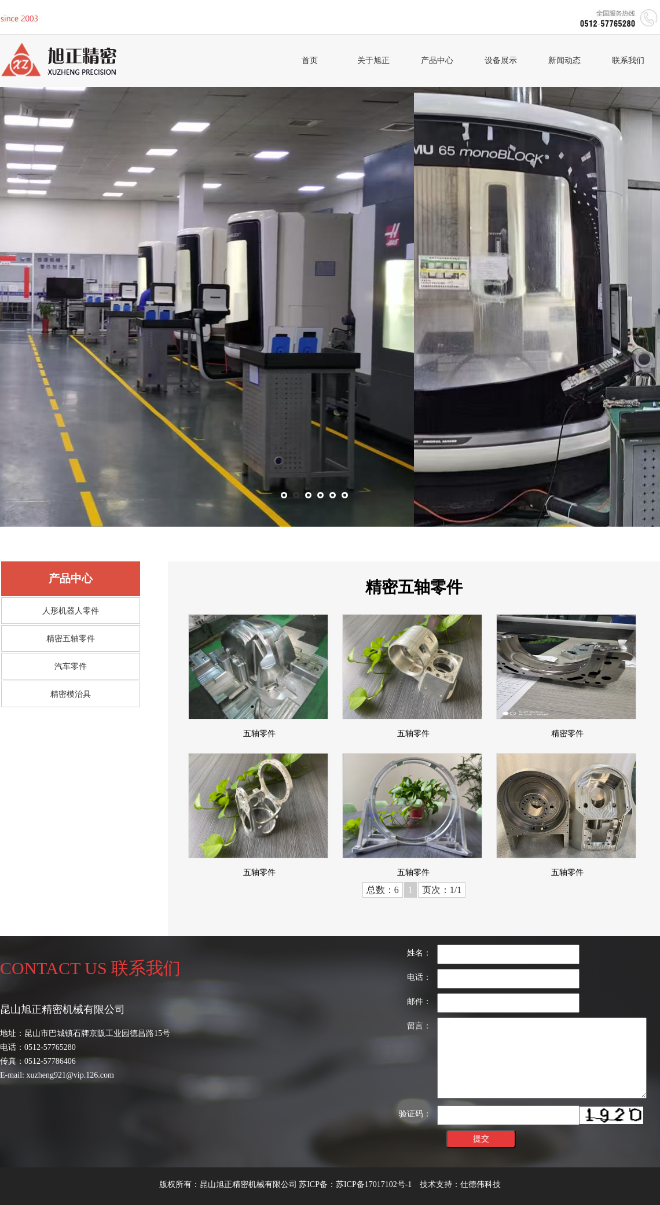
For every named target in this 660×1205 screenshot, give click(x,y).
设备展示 (501, 60)
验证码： (415, 1114)
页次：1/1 (441, 890)
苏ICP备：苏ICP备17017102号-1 (355, 1184)
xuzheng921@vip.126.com (70, 1075)
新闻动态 (564, 60)
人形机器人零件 (70, 611)
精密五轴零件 (70, 638)
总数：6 (382, 890)
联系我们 (628, 60)
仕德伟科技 (480, 1184)
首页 (310, 60)
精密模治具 (70, 694)
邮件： (419, 1001)
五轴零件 (259, 733)
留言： (419, 1026)
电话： (419, 977)
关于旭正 (373, 60)
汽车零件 (70, 666)
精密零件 (567, 733)
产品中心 (437, 60)
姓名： (419, 953)
